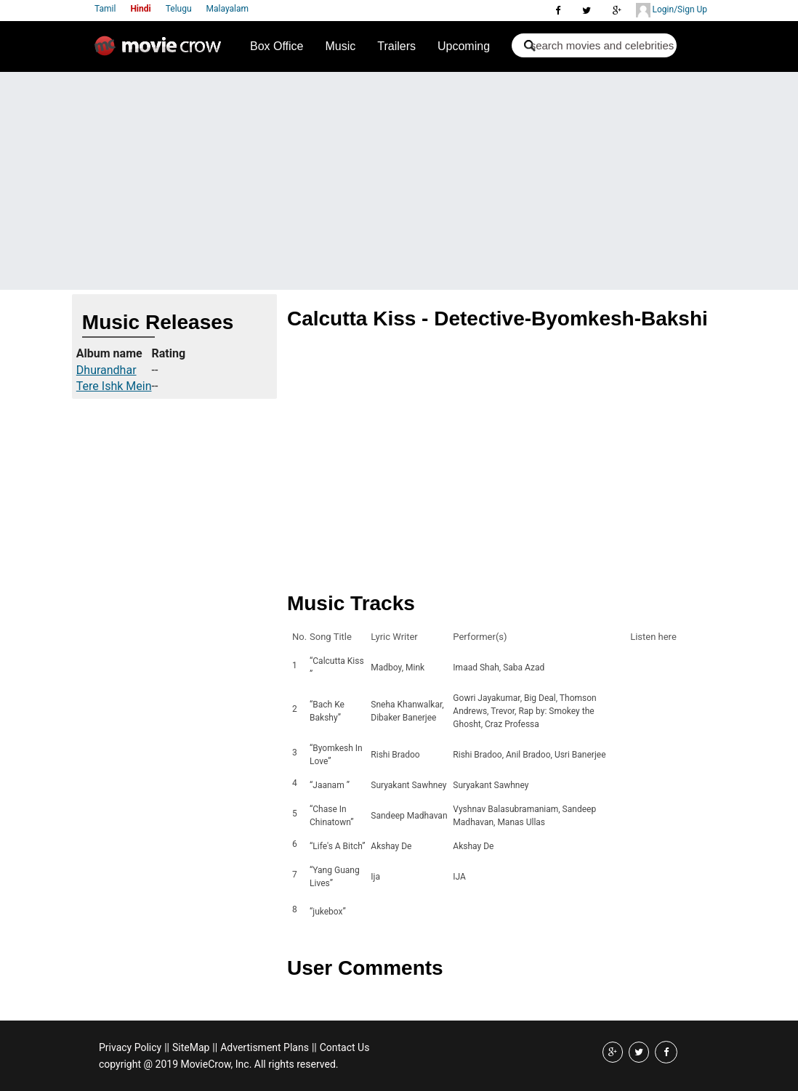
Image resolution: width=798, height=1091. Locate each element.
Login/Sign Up (671, 10)
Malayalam (227, 9)
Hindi (140, 9)
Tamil (105, 9)
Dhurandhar (106, 370)
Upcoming (464, 46)
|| (166, 1047)
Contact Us (345, 1047)
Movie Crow (161, 52)
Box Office (277, 46)
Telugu (179, 9)
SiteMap (190, 1047)
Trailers (396, 46)
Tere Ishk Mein (114, 386)
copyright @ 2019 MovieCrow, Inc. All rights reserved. (219, 1064)
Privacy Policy (130, 1047)
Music (340, 46)
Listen (645, 667)
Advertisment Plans (264, 1047)
